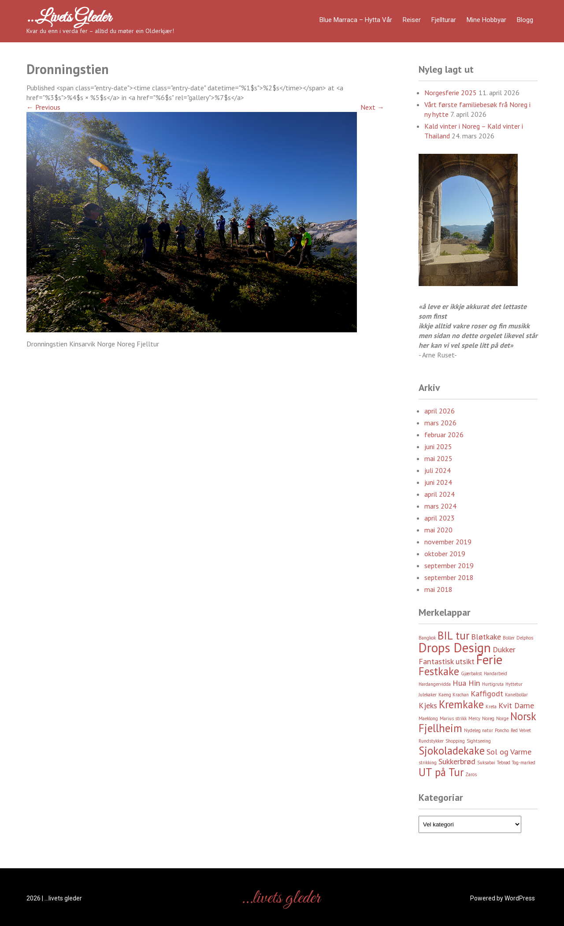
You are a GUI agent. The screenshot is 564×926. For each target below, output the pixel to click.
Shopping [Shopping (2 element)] (455, 741)
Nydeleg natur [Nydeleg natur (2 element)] (478, 730)
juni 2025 (438, 446)
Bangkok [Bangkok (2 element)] (427, 638)
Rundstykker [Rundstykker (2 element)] (431, 741)
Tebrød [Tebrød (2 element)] (503, 762)
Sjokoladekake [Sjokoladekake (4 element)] (452, 751)
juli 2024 (437, 470)
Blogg (525, 20)
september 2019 (449, 565)
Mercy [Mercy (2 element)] (474, 718)
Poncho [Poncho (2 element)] (502, 730)
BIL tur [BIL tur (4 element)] (453, 635)
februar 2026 (444, 434)
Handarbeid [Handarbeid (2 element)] (495, 673)
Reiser (412, 20)
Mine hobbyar (486, 20)
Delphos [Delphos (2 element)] (524, 638)
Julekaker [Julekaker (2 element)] (428, 695)
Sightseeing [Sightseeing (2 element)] (479, 741)
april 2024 (439, 494)
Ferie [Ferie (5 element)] (489, 659)
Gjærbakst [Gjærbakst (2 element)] (471, 673)
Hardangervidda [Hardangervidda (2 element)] (435, 684)
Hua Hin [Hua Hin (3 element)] (466, 683)
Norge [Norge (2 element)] (502, 718)
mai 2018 (438, 589)
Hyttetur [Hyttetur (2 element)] (514, 684)
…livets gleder (68, 18)
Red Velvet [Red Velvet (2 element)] (521, 730)
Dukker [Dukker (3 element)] (504, 649)
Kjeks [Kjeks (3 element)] (428, 705)
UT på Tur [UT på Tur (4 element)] (441, 772)
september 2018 (449, 577)
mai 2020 (438, 529)
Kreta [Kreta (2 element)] (491, 706)
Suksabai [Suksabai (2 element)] (486, 762)
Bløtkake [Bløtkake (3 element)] (486, 637)
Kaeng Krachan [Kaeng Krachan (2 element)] (453, 695)
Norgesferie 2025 (450, 92)
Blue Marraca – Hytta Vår (355, 20)
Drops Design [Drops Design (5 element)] (455, 647)
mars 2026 (440, 422)
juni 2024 (438, 482)
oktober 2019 (444, 553)
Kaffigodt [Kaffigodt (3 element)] (487, 693)
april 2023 (439, 517)
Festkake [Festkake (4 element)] (439, 671)
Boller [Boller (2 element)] (509, 638)
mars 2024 (440, 506)
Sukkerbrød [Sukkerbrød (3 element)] (456, 761)
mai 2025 (438, 458)
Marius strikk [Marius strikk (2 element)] (453, 718)
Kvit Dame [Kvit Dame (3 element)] (516, 705)
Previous (43, 107)
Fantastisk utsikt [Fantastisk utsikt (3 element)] (447, 661)
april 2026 (439, 410)
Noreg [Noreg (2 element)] (488, 718)
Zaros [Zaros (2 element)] (471, 774)
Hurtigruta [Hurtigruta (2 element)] (493, 684)
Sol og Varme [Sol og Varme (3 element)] (508, 752)
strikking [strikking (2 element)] (428, 762)
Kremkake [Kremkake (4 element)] (461, 704)
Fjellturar (443, 20)
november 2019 (447, 541)
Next (372, 107)
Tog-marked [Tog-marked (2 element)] (523, 762)
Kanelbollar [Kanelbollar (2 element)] (516, 695)
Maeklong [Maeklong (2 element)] (428, 718)
